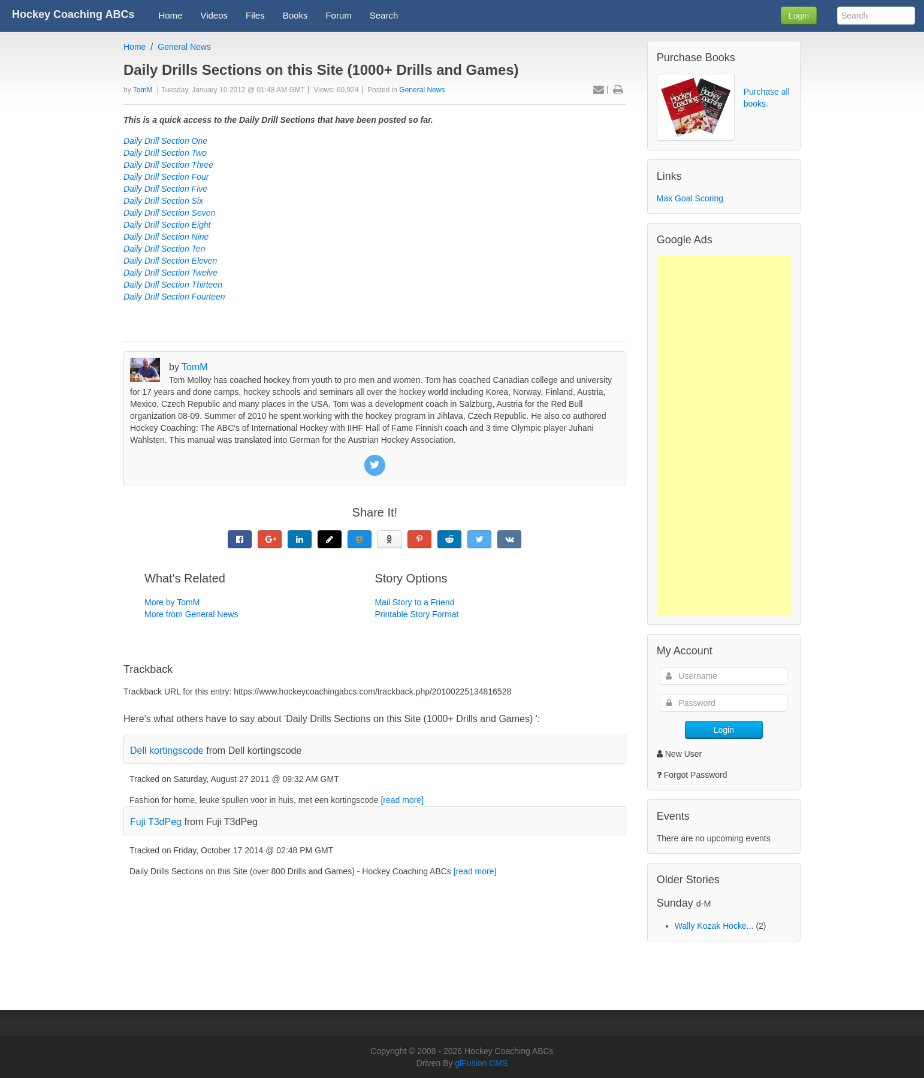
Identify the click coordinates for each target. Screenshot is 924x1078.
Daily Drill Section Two (165, 153)
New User (679, 754)
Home (134, 47)
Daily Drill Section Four (166, 177)
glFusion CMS (481, 1063)
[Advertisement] (724, 435)
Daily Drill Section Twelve (170, 272)
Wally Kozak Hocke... (714, 926)
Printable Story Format (416, 614)
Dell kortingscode (167, 750)
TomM (143, 90)
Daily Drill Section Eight (167, 225)
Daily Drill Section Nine (166, 236)
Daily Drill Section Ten (164, 248)
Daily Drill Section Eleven (170, 260)
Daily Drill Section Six (163, 201)
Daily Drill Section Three (168, 165)
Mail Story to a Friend (414, 602)
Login (799, 15)
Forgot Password (695, 775)
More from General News (191, 614)
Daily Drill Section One (165, 141)
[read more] (402, 800)
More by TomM (172, 602)
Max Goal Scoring (690, 198)
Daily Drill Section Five (165, 189)
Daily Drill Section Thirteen (172, 284)
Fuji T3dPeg (156, 822)
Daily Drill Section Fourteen (174, 296)
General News (184, 47)
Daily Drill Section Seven (169, 213)
